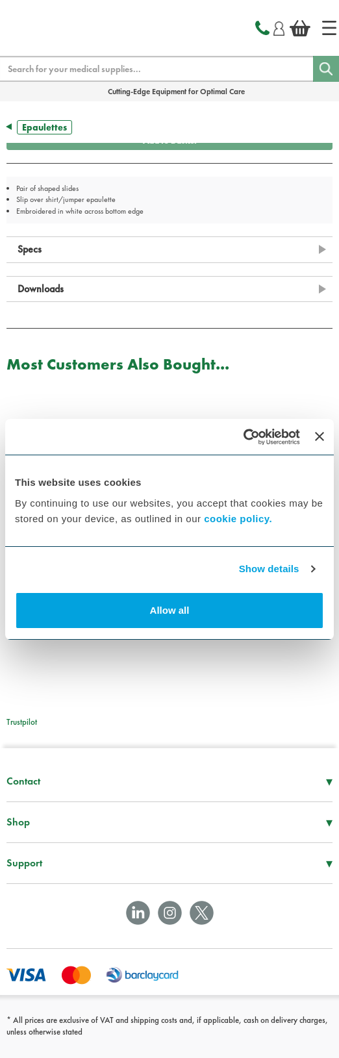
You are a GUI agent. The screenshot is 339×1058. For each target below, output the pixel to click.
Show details (269, 568)
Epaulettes (44, 127)
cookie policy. (238, 518)
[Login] (278, 26)
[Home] (329, 28)
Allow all (170, 610)
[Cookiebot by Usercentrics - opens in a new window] (243, 437)
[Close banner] (319, 436)
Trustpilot (21, 721)
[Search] (326, 69)
